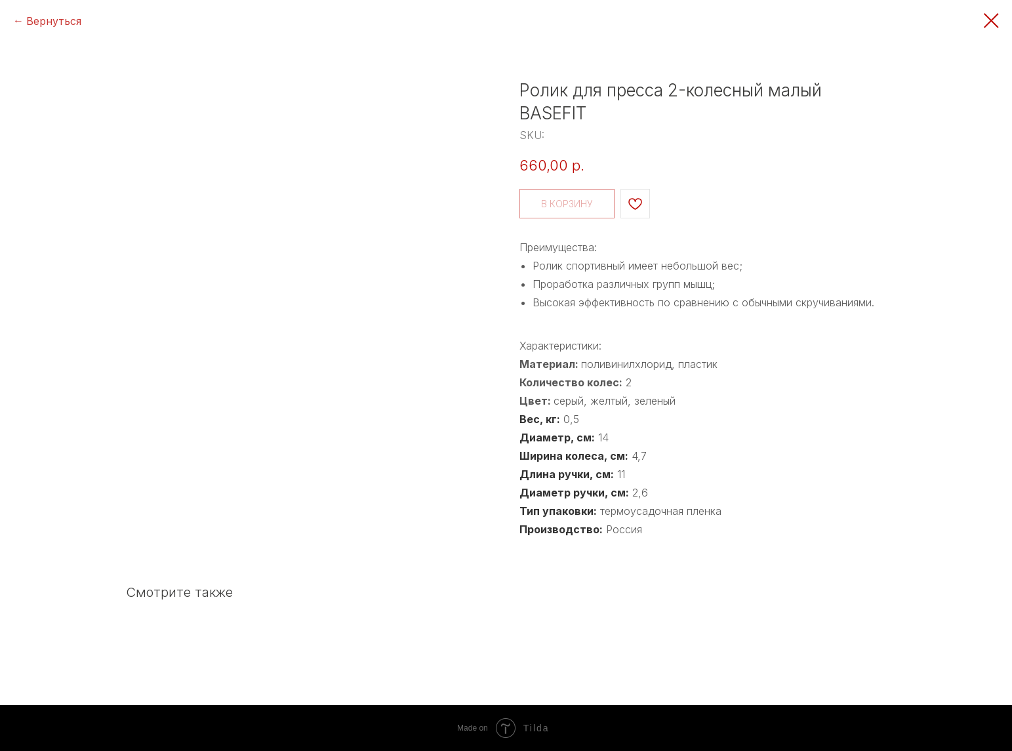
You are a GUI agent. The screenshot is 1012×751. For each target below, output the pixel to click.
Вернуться (53, 21)
